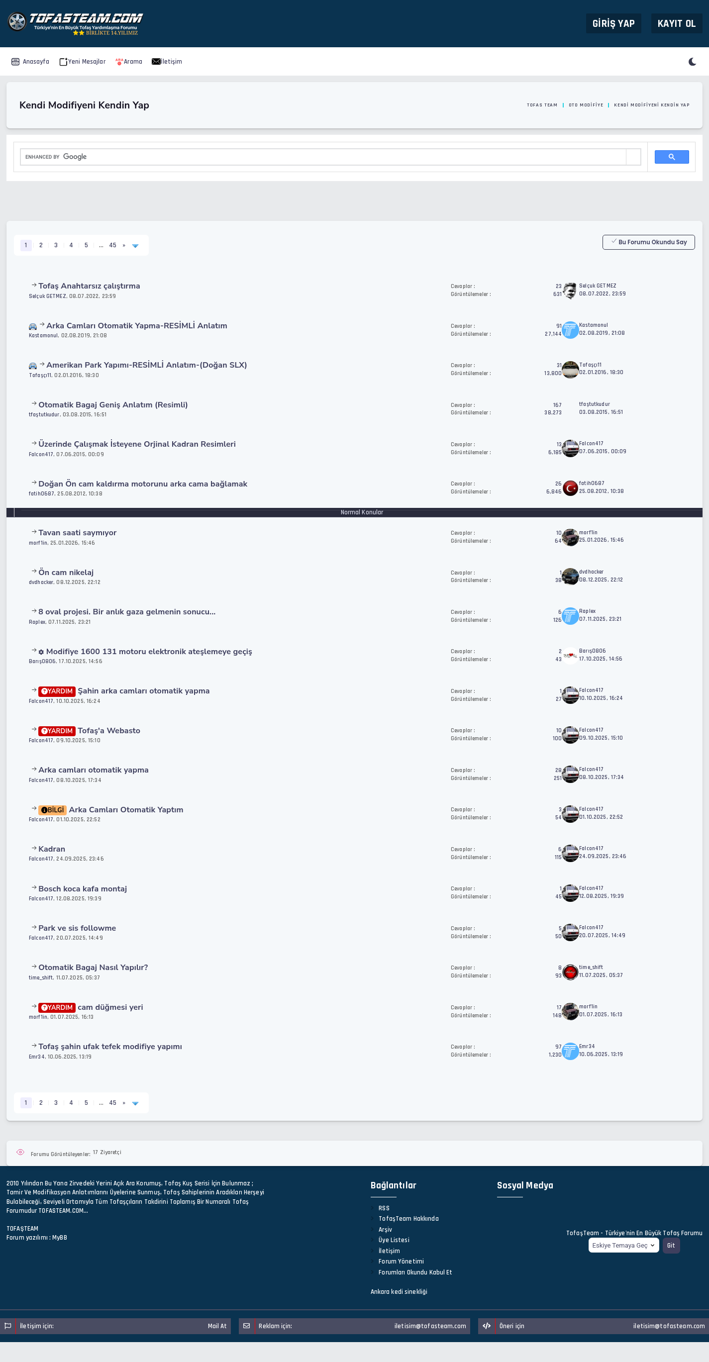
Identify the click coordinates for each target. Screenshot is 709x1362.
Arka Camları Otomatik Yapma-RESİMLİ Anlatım (136, 325)
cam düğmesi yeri (90, 1007)
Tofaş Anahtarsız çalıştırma (89, 286)
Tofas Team (542, 104)
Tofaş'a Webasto (89, 730)
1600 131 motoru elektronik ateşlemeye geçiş (145, 651)
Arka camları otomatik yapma (93, 770)
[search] (323, 157)
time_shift (41, 977)
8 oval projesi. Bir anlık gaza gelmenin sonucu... (126, 611)
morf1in (38, 543)
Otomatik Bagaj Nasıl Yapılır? (93, 967)
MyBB (59, 1238)
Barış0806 (42, 661)
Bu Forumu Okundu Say (648, 241)
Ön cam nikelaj (66, 572)
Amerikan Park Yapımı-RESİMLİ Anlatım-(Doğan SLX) (146, 365)
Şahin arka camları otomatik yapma (124, 690)
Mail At (217, 1326)
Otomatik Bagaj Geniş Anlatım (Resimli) (113, 404)
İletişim (167, 61)
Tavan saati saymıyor (77, 532)
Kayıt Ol (677, 23)
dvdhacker (41, 582)
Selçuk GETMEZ (47, 296)
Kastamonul (43, 335)
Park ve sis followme (77, 928)
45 (112, 245)
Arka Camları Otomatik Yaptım (111, 809)
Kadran (51, 849)
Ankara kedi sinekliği (399, 1292)
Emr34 (37, 1057)
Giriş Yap (614, 23)
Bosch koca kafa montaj (82, 888)
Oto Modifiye (586, 104)
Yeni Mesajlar (82, 61)
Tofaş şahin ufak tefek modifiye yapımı (110, 1046)
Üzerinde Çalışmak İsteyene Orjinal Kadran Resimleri (137, 444)
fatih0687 (41, 493)
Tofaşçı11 (40, 375)
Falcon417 (41, 454)
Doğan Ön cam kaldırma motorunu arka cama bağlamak (142, 484)
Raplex (37, 622)
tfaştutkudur (44, 414)
